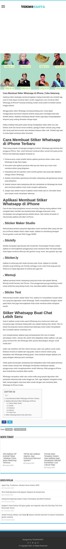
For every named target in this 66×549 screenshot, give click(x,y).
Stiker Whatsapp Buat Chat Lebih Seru (19, 415)
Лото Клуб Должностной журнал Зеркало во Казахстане (23, 492)
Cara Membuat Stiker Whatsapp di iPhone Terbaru (22, 398)
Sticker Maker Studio (15, 403)
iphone (9, 429)
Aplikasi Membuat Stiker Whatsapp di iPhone (21, 401)
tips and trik (20, 429)
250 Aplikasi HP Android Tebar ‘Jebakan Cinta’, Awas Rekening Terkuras (10, 458)
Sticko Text (12, 412)
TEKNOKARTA (37, 540)
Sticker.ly (12, 408)
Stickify (11, 405)
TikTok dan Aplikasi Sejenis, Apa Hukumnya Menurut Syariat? (32, 457)
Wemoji (11, 410)
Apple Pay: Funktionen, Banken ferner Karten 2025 (20, 485)
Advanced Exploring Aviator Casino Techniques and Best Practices (26, 499)
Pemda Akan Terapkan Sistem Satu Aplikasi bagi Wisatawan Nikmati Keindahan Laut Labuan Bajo (52, 459)
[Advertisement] (33, 30)
